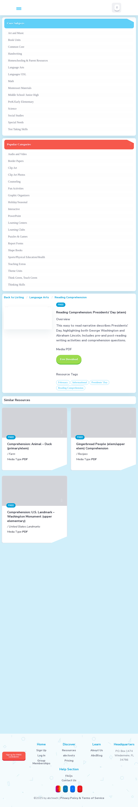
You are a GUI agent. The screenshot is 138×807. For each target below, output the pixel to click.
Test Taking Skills (18, 129)
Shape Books (15, 250)
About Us (96, 750)
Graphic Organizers (18, 195)
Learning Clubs (16, 229)
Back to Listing (14, 297)
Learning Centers (17, 222)
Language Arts (16, 67)
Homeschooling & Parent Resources (28, 60)
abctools (69, 755)
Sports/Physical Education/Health (26, 257)
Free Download (69, 359)
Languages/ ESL (17, 74)
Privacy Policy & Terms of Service (82, 798)
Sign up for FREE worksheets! (14, 756)
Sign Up (41, 750)
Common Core (16, 46)
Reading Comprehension (71, 297)
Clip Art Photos (16, 174)
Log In (41, 755)
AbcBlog (96, 755)
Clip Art (12, 167)
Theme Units (15, 270)
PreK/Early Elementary (21, 101)
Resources (69, 750)
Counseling (14, 181)
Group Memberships (41, 762)
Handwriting (15, 53)
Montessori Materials (19, 88)
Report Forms (15, 243)
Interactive (14, 209)
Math (11, 81)
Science (12, 108)
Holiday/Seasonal (17, 202)
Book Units (14, 39)
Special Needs (16, 122)
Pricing (69, 760)
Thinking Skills (16, 284)
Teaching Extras (17, 264)
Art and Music (16, 33)
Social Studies (16, 115)
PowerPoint (14, 215)
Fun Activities (15, 188)
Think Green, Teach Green (22, 277)
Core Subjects (15, 23)
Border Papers (16, 161)
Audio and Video (17, 154)
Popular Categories (19, 144)
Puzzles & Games (18, 236)
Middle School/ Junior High (23, 94)
